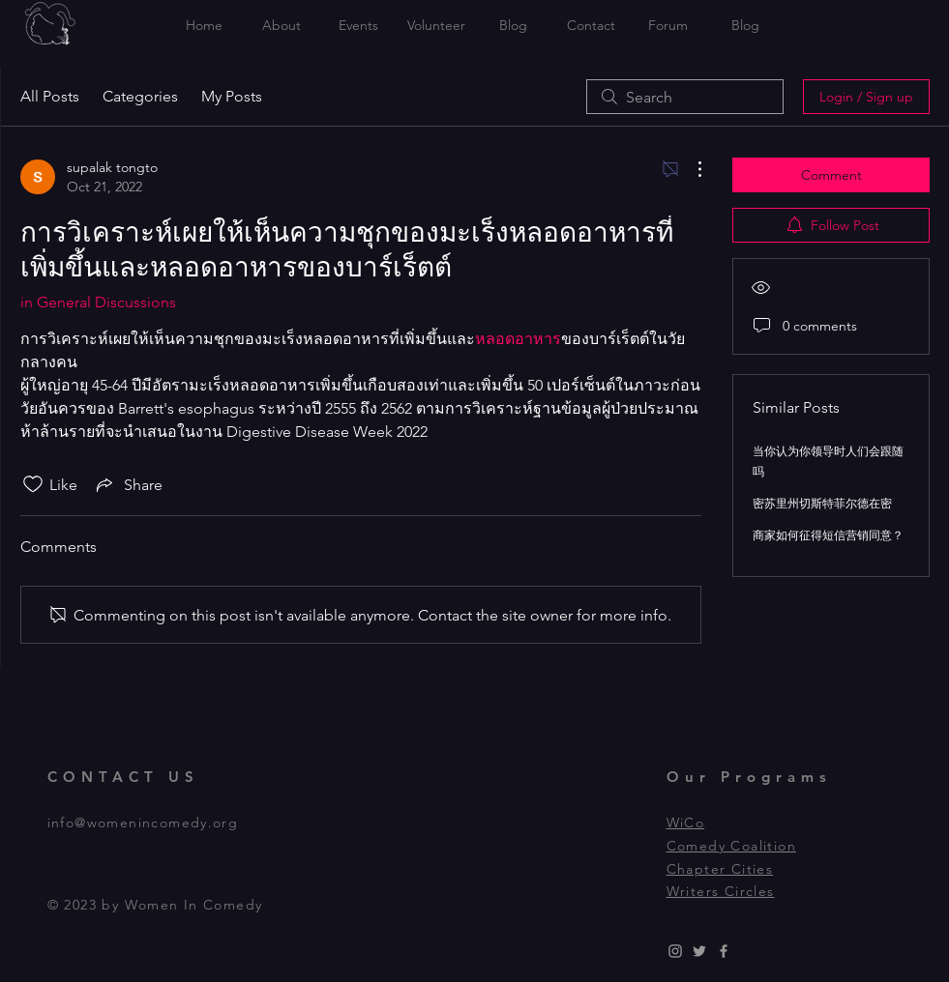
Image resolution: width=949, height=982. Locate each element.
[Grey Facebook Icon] (723, 951)
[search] (685, 96)
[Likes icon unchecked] (32, 484)
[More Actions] (689, 169)
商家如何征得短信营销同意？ (828, 535)
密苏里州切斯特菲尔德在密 (822, 503)
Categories (140, 96)
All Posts (49, 96)
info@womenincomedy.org (143, 822)
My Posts (231, 96)
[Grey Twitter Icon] (699, 951)
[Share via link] (128, 484)
